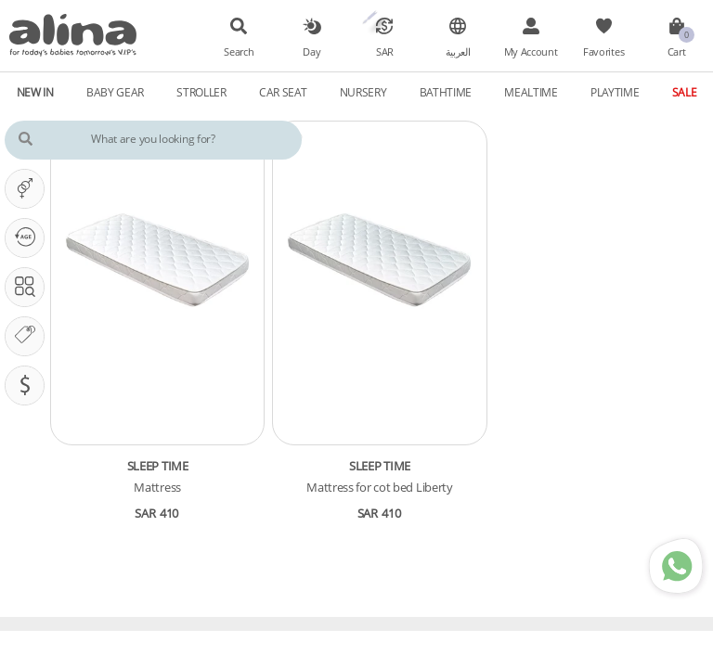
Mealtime (531, 91)
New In (35, 91)
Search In (29, 286)
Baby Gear (115, 91)
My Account (531, 51)
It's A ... (29, 188)
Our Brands (29, 336)
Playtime (615, 91)
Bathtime (446, 91)
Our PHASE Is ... (29, 237)
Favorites (603, 51)
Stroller (201, 91)
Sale (684, 91)
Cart (677, 51)
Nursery (363, 91)
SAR (385, 51)
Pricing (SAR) (29, 385)
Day (311, 51)
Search (238, 51)
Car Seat (283, 91)
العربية (458, 51)
